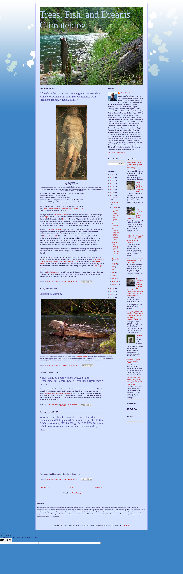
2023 (112, 177)
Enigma (46, 217)
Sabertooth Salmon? (51, 293)
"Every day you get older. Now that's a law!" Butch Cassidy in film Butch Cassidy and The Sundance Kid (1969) (135, 315)
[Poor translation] (8, 540)
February (115, 281)
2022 (112, 180)
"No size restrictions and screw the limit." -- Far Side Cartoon (135, 260)
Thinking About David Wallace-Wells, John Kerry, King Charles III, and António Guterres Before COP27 (134, 380)
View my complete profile (116, 152)
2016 (112, 288)
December (115, 198)
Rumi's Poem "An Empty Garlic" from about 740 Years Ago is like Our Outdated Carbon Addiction (135, 238)
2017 (112, 195)
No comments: (73, 281)
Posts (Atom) (76, 493)
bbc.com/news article (50, 236)
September (116, 259)
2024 (112, 174)
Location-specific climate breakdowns (57, 393)
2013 (112, 297)
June (114, 270)
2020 (112, 186)
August (114, 264)
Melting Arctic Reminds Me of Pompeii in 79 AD (139, 186)
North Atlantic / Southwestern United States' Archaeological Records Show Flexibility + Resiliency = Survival (71, 380)
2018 (112, 192)
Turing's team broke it (53, 229)
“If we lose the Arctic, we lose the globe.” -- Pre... (115, 215)
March (114, 278)
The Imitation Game (60, 215)
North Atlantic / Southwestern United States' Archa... (115, 234)
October (115, 207)
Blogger (126, 525)
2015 (112, 291)
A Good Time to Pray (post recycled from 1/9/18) (134, 361)
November (115, 202)
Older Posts (98, 487)
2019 (112, 189)
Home (72, 487)
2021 (112, 183)
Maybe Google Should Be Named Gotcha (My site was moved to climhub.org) (134, 165)
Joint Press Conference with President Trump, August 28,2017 (63, 208)
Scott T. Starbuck (127, 93)
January (115, 284)
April (114, 276)
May (113, 273)
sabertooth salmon (82, 356)
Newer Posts (45, 487)
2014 (112, 294)
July (113, 267)
